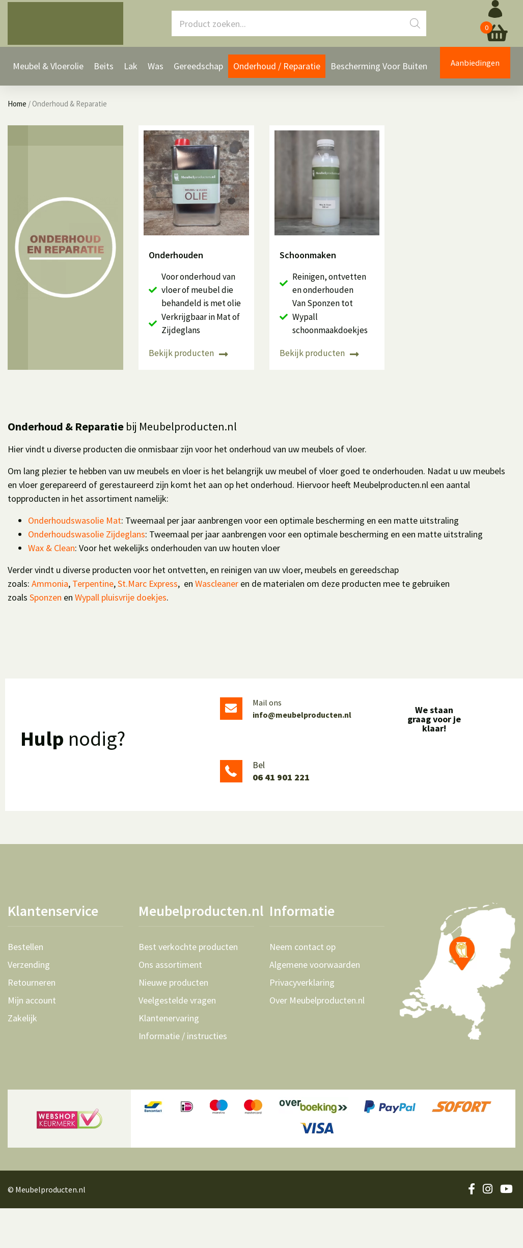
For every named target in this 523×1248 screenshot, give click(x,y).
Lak (130, 71)
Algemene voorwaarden (314, 1004)
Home (17, 148)
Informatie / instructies (183, 1076)
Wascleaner (216, 623)
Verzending (29, 1004)
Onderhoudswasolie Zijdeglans (86, 574)
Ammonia (50, 623)
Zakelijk (22, 1058)
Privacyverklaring (302, 1022)
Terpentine (93, 623)
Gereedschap (198, 71)
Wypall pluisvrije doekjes (121, 637)
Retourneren (32, 1022)
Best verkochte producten (188, 987)
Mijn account (32, 1040)
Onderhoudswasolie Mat (74, 560)
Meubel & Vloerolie (48, 71)
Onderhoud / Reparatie (276, 71)
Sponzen (46, 637)
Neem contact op (302, 987)
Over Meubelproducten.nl (317, 1040)
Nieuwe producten (173, 1022)
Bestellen (25, 987)
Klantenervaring (169, 1058)
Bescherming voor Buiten (379, 71)
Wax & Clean (51, 587)
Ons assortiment (170, 1004)
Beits (104, 71)
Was (155, 71)
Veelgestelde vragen (177, 1040)
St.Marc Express (148, 623)
